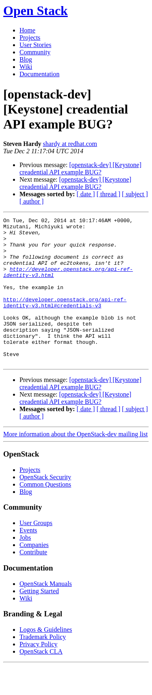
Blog (25, 59)
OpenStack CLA (40, 680)
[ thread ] (108, 194)
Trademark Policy (42, 666)
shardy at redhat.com (70, 143)
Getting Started (39, 620)
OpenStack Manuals (45, 612)
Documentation (39, 74)
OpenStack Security (45, 506)
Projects (30, 37)
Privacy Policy (38, 673)
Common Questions (45, 513)
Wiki (25, 66)
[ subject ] (135, 194)
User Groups (35, 552)
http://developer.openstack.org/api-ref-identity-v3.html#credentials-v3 (64, 320)
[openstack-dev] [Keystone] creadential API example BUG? (80, 168)
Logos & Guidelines (45, 658)
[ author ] (31, 201)
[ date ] (86, 194)
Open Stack (35, 10)
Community (34, 52)
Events (28, 559)
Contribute (33, 581)
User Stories (35, 44)
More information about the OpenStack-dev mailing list (75, 463)
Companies (34, 574)
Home (27, 30)
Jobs (25, 566)
